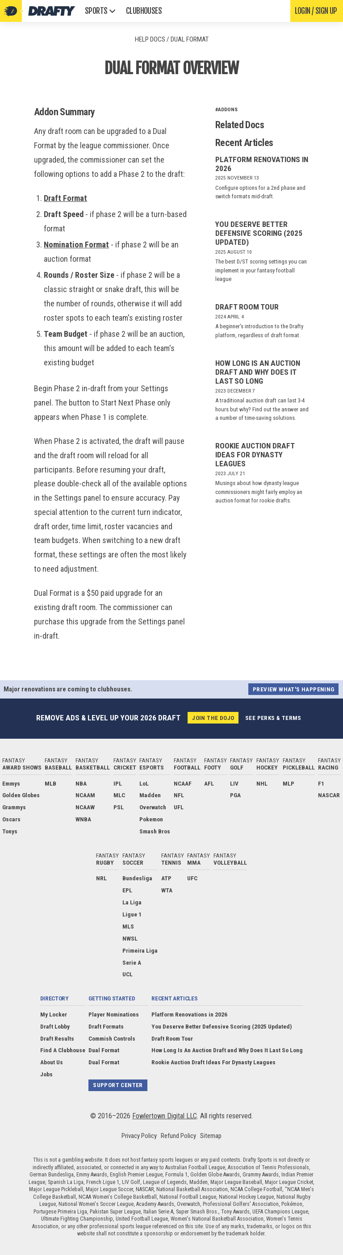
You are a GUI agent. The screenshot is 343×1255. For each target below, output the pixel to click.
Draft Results (57, 1038)
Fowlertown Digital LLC (164, 1116)
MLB (50, 783)
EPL (127, 890)
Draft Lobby (55, 1026)
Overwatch (152, 807)
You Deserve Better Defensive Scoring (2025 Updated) (258, 233)
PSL (118, 807)
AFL (209, 783)
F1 (321, 783)
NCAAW (85, 807)
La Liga (132, 902)
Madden (150, 795)
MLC (119, 795)
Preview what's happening (293, 689)
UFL (179, 807)
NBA (81, 783)
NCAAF (183, 783)
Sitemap (211, 1136)
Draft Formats (106, 1026)
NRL (101, 878)
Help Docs (150, 39)
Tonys (9, 831)
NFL (179, 795)
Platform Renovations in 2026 (189, 1014)
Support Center (118, 1085)
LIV (234, 783)
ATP (166, 878)
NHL (262, 783)
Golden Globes (21, 795)
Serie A (131, 962)
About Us (51, 1062)
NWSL (130, 938)
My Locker (53, 1014)
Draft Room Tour (247, 306)
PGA (235, 795)
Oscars (11, 819)
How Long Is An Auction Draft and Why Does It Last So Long (257, 372)
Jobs (46, 1074)
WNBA (83, 819)
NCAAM (85, 795)
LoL (144, 783)
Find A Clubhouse (62, 1050)
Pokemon (151, 819)
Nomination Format (76, 244)
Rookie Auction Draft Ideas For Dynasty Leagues (254, 454)
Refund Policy (178, 1136)
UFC (192, 878)
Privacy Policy (139, 1136)
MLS (128, 926)
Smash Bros (154, 831)
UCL (127, 974)
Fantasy (22, 764)
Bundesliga (137, 878)
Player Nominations (113, 1014)
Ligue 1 (132, 914)
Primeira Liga (140, 950)
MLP (288, 783)
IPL (117, 783)
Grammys (14, 807)
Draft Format (65, 198)
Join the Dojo (213, 718)
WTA (166, 890)
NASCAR (329, 795)
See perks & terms (273, 718)
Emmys (11, 783)
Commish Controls (111, 1038)
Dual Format (103, 1050)
